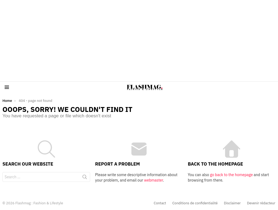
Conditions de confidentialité (195, 203)
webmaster (153, 180)
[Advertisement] (139, 41)
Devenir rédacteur (261, 203)
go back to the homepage (231, 174)
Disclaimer (232, 203)
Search (84, 178)
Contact (160, 203)
